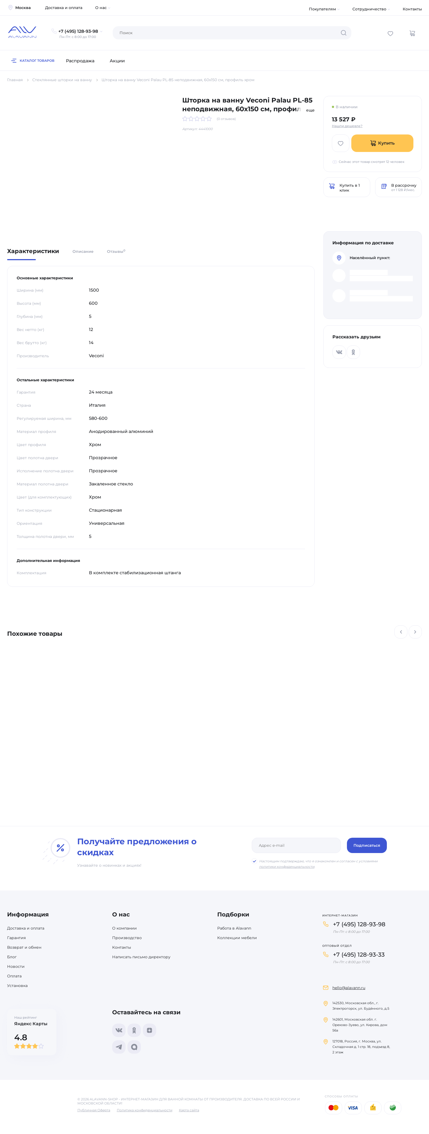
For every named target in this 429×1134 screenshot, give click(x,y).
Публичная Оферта (93, 1110)
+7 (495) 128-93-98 (359, 924)
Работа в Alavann (234, 928)
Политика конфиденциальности (144, 1110)
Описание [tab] (83, 251)
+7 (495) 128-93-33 (359, 954)
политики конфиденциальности (286, 867)
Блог (12, 956)
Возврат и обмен (24, 947)
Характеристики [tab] (33, 251)
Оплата (14, 976)
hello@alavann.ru (348, 987)
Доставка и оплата (63, 7)
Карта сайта (189, 1110)
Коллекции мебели (237, 937)
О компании (124, 928)
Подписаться (366, 845)
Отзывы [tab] (116, 251)
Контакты (412, 9)
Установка (17, 985)
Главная (15, 79)
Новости (16, 966)
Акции (117, 60)
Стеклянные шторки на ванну (62, 79)
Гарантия (16, 937)
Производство (127, 937)
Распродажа (80, 60)
